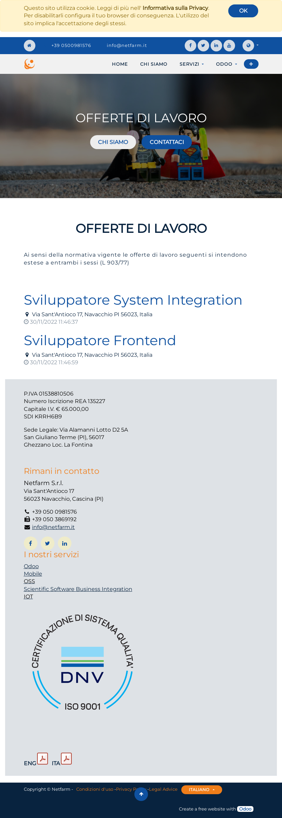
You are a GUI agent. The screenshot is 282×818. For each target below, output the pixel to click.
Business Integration (104, 589)
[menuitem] (119, 64)
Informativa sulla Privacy (175, 8)
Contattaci (167, 142)
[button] (251, 64)
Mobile (33, 574)
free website (211, 809)
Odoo (31, 566)
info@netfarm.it (127, 45)
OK (243, 10)
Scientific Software (50, 589)
